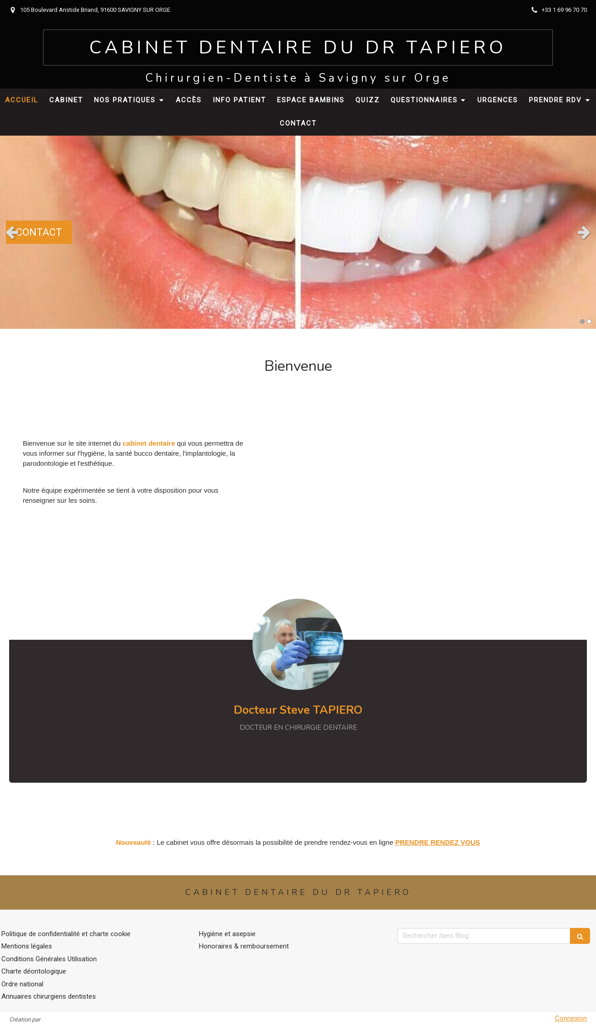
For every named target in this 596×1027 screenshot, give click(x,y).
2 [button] (589, 321)
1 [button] (582, 321)
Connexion (571, 1018)
